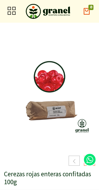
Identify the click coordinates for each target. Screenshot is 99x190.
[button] (86, 11)
